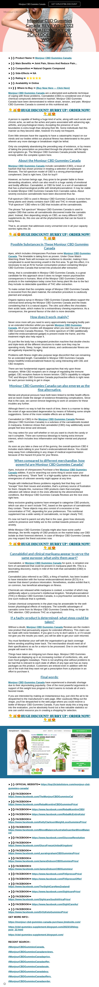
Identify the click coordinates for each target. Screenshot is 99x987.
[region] (49, 4)
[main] (49, 30)
